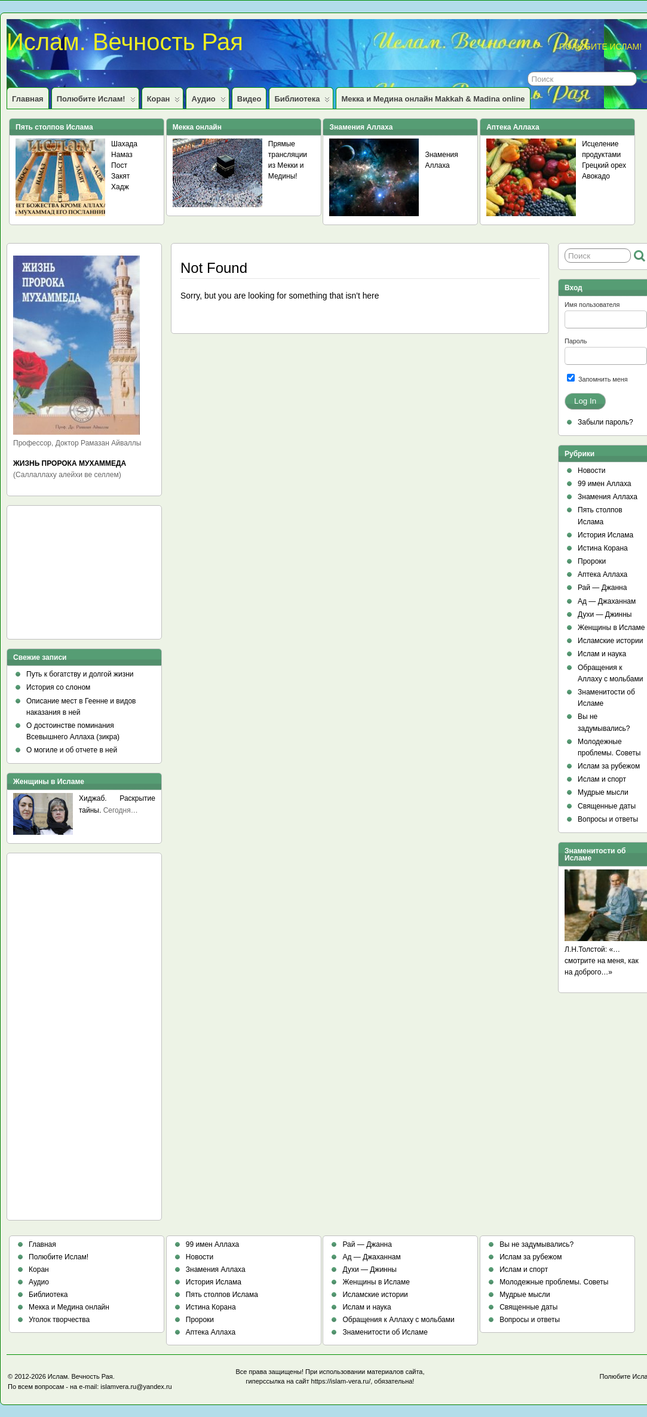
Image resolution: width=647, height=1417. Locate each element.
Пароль (576, 341)
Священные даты (607, 806)
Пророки (592, 561)
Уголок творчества (59, 1319)
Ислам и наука (602, 654)
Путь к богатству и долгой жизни (80, 674)
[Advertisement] (67, 576)
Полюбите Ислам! (96, 101)
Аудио (208, 101)
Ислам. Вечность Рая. (81, 1376)
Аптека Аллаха (602, 574)
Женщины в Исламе (611, 627)
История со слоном (58, 687)
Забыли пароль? (605, 422)
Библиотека (302, 101)
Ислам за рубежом (609, 766)
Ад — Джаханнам (607, 601)
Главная (28, 98)
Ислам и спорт (602, 779)
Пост (119, 165)
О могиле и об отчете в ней (71, 750)
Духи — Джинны (605, 614)
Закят (120, 176)
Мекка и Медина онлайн (69, 1307)
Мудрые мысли (603, 792)
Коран (163, 101)
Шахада (124, 144)
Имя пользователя (592, 304)
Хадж (120, 187)
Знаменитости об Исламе (384, 1332)
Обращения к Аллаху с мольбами (398, 1319)
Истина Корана (603, 548)
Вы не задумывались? (536, 1244)
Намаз (122, 154)
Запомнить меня (597, 378)
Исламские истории (610, 641)
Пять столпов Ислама (222, 1294)
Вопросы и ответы (608, 819)
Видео (249, 98)
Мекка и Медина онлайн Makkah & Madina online (433, 98)
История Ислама (605, 535)
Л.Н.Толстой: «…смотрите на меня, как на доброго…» (602, 960)
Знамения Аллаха (607, 497)
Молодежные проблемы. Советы (553, 1282)
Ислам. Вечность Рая (125, 42)
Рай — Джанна (602, 587)
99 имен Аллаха (604, 483)
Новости (591, 470)
